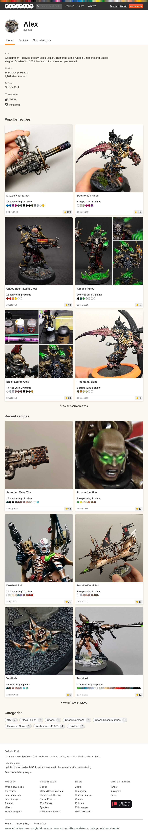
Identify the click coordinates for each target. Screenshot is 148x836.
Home (8, 823)
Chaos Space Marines (51, 791)
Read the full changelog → (18, 772)
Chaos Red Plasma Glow (21, 288)
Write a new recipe (14, 787)
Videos (8, 807)
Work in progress (13, 811)
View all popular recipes (74, 406)
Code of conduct (83, 795)
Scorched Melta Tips (19, 492)
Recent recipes (12, 799)
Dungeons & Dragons (51, 795)
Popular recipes (13, 795)
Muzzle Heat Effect (17, 195)
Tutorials (9, 803)
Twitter (11, 99)
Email (113, 795)
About (78, 787)
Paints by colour (83, 811)
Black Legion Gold (17, 381)
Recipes (69, 6)
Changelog (80, 791)
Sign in (123, 6)
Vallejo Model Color (28, 767)
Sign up (113, 6)
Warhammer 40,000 (50, 811)
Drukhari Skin (14, 585)
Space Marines (48, 799)
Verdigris (11, 678)
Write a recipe (136, 6)
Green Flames (85, 288)
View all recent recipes (74, 702)
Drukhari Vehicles (88, 585)
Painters (91, 6)
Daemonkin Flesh (88, 195)
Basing (43, 787)
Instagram (13, 105)
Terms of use (39, 823)
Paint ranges (81, 807)
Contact (79, 799)
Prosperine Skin (87, 492)
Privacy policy (22, 823)
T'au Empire (46, 803)
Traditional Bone (87, 381)
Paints (80, 6)
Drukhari (82, 678)
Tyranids (44, 807)
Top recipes (10, 791)
